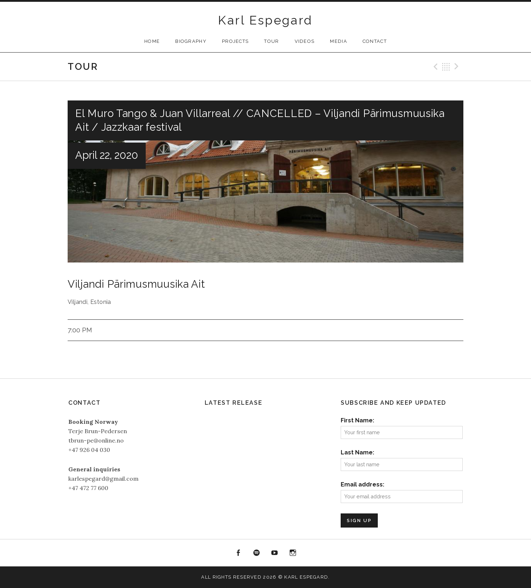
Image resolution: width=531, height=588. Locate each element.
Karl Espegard (265, 20)
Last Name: (357, 452)
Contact (375, 41)
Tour (271, 41)
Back (446, 66)
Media (338, 41)
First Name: (357, 420)
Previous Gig (434, 66)
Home (152, 41)
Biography (190, 41)
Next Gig (457, 66)
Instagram (292, 553)
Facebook (238, 553)
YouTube (274, 553)
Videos (305, 41)
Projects (235, 41)
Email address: (362, 484)
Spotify (256, 553)
